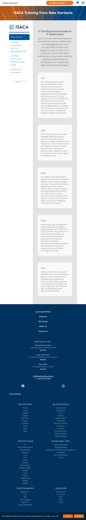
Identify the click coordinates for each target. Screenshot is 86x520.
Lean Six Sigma (25, 499)
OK (68, 516)
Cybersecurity (61, 492)
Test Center (43, 321)
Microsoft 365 (61, 408)
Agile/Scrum (25, 492)
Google (25, 470)
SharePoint (61, 426)
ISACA (61, 499)
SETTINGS (78, 516)
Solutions (43, 316)
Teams (25, 426)
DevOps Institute (25, 468)
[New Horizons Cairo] (11, 3)
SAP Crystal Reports (61, 455)
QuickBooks (61, 452)
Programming (25, 478)
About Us (43, 326)
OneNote (25, 413)
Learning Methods (43, 311)
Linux (25, 473)
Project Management (25, 505)
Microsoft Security (61, 423)
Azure (61, 413)
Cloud (25, 460)
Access (25, 408)
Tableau (25, 481)
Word (25, 431)
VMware (25, 483)
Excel (25, 410)
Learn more (55, 516)
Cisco (25, 455)
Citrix (25, 457)
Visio (25, 428)
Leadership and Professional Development (61, 450)
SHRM (61, 457)
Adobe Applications (61, 445)
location (43, 350)
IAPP (60, 497)
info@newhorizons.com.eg (43, 376)
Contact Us (43, 331)
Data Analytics (25, 465)
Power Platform (60, 418)
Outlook (25, 416)
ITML (25, 497)
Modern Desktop (61, 434)
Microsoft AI (61, 410)
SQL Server (61, 428)
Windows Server (61, 436)
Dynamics (60, 416)
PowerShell (61, 421)
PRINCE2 (25, 502)
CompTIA (25, 463)
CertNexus (25, 452)
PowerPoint (25, 418)
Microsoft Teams (61, 431)
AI (25, 445)
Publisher (25, 423)
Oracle (25, 476)
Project (25, 421)
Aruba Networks (25, 450)
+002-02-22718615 (44, 378)
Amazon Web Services (25, 447)
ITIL (25, 494)
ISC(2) (61, 502)
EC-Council (61, 494)
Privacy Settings (15, 394)
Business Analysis (61, 447)
